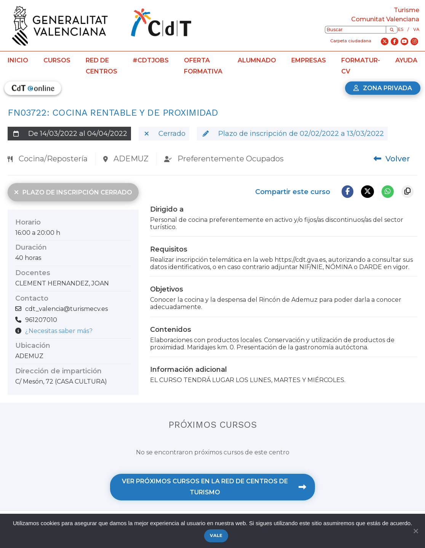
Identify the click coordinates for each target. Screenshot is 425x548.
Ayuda (406, 60)
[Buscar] (392, 29)
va (416, 29)
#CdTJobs (151, 60)
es (400, 29)
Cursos (56, 60)
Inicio (18, 60)
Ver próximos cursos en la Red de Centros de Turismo (214, 487)
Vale (216, 535)
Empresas (308, 60)
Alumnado (257, 60)
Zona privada (382, 88)
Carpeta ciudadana (350, 40)
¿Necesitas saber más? (59, 331)
